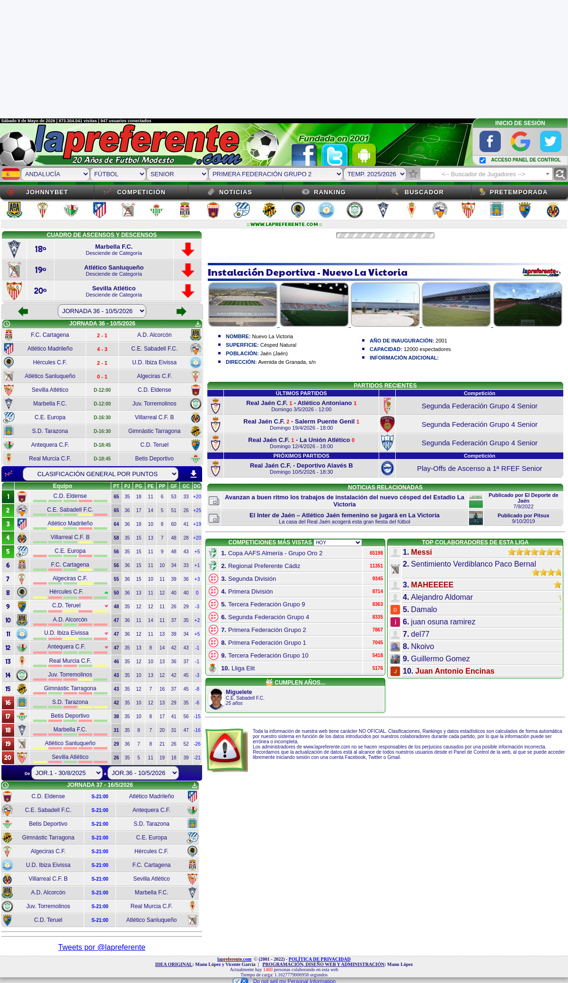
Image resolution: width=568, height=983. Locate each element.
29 (186, 606)
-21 (197, 757)
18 (138, 496)
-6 (197, 702)
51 (174, 510)
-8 (197, 689)
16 (162, 689)
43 (186, 551)
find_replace (560, 174)
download (193, 474)
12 (162, 592)
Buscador (424, 192)
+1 (197, 565)
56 (186, 716)
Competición (141, 192)
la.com (234, 959)
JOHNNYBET (47, 192)
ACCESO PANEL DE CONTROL (525, 159)
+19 (197, 524)
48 (174, 538)
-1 (197, 647)
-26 (197, 744)
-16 (197, 730)
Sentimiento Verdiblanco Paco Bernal (473, 564)
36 (127, 510)
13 (150, 538)
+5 (197, 551)
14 (150, 510)
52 (186, 744)
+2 (197, 620)
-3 (197, 606)
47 (186, 730)
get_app (198, 324)
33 (186, 496)
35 (127, 496)
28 (186, 538)
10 (150, 524)
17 (138, 510)
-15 (197, 716)
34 (174, 565)
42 (174, 647)
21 (162, 744)
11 (150, 496)
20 (162, 730)
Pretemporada (519, 192)
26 (186, 510)
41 (186, 524)
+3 (197, 579)
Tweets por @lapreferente (101, 947)
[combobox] (486, 173)
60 (174, 524)
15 (138, 538)
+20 (197, 496)
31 (174, 730)
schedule (6, 324)
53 (174, 496)
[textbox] (486, 174)
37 (174, 620)
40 (174, 592)
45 (186, 675)
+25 (197, 510)
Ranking (330, 192)
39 (174, 579)
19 (162, 757)
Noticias (235, 192)
